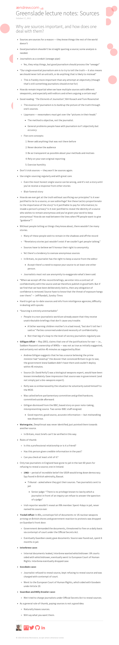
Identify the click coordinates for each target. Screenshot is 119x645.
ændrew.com (29, 7)
